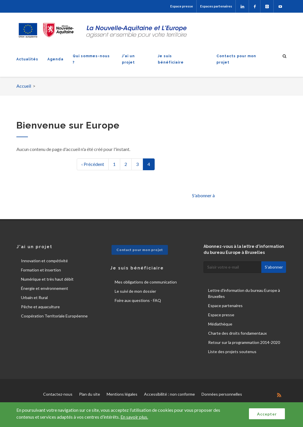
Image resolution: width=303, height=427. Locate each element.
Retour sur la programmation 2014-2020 (244, 342)
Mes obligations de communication (146, 281)
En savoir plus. (134, 417)
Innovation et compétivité (44, 260)
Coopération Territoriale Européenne (54, 315)
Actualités (27, 59)
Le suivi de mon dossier (135, 291)
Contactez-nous (57, 394)
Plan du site (89, 394)
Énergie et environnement (44, 288)
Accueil (23, 86)
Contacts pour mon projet (236, 59)
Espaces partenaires (216, 6)
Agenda (55, 59)
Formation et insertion (41, 269)
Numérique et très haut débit (47, 279)
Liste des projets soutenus (232, 351)
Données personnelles (222, 394)
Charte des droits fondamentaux (237, 333)
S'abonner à (203, 195)
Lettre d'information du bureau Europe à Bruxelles (244, 293)
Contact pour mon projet (139, 250)
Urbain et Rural (34, 297)
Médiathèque (220, 323)
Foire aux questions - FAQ (138, 300)
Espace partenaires (225, 305)
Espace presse (181, 6)
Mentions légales (122, 394)
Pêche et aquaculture (40, 306)
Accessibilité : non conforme (169, 394)
